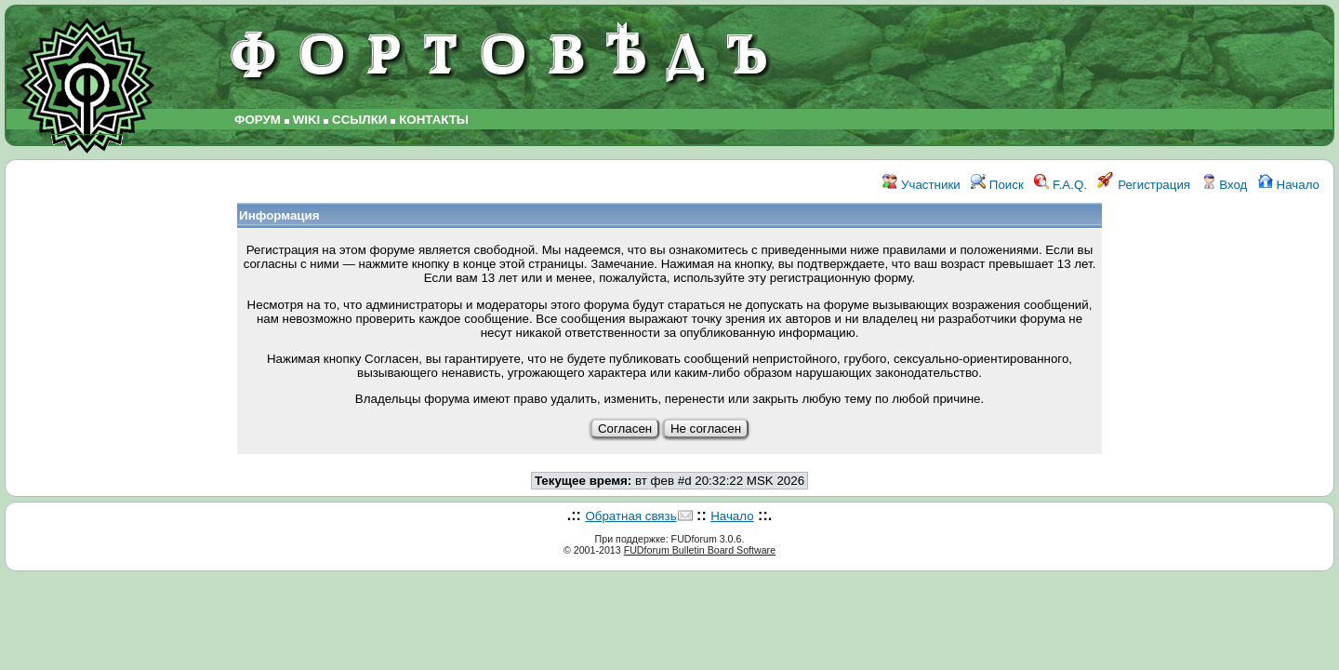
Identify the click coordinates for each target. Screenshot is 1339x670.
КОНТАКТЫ (434, 120)
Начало (1288, 185)
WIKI (307, 120)
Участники (921, 185)
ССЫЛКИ (359, 120)
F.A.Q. (1060, 185)
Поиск (997, 185)
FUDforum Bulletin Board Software (700, 550)
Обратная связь (630, 516)
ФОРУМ (257, 120)
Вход (1224, 185)
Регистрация (1143, 185)
